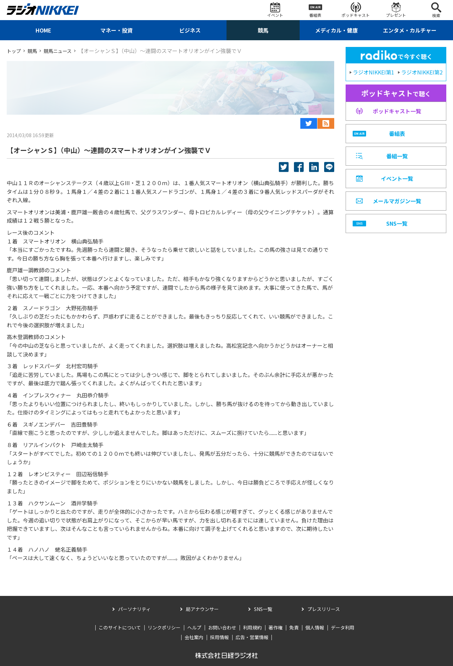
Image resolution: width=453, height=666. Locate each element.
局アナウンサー (202, 609)
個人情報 (314, 627)
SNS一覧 (263, 609)
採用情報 (219, 637)
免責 (294, 627)
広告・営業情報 (252, 637)
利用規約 (252, 627)
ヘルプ (194, 627)
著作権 (275, 627)
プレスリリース (323, 609)
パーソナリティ (134, 609)
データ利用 (342, 627)
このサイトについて (120, 627)
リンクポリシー (164, 627)
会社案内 (194, 637)
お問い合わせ (222, 627)
